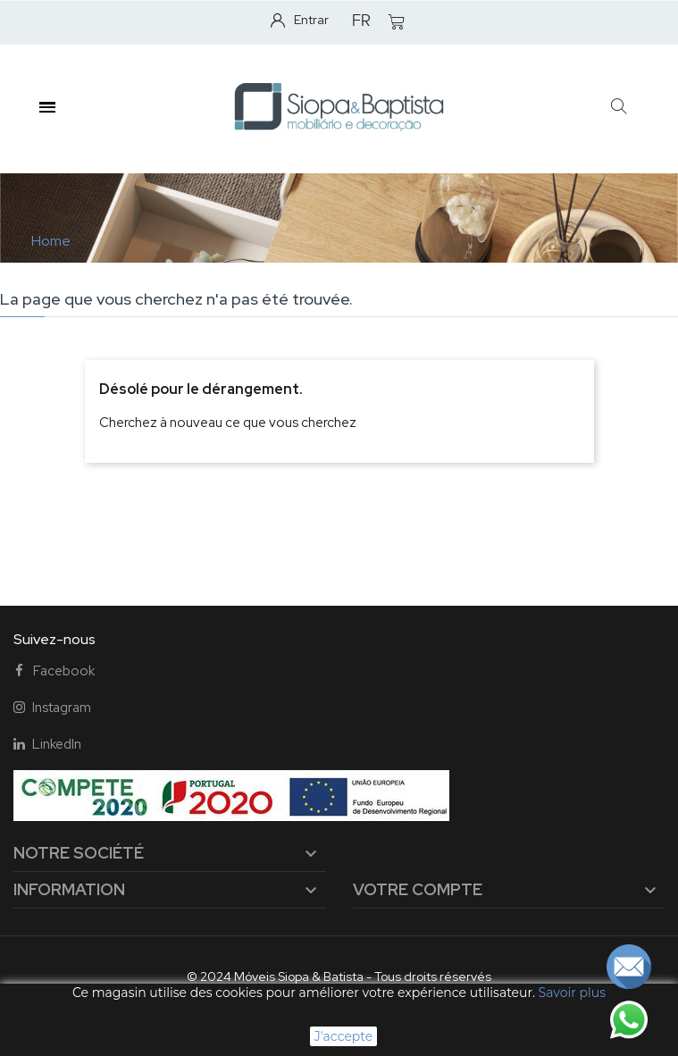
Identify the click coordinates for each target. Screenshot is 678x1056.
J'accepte (343, 1036)
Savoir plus (572, 993)
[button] (618, 107)
